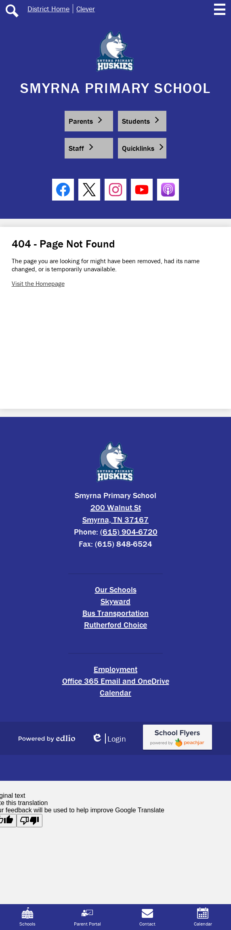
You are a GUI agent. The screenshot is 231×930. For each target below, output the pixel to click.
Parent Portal (87, 917)
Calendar (115, 692)
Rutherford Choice (115, 624)
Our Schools (115, 589)
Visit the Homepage (38, 283)
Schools (27, 917)
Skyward (115, 601)
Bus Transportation (115, 613)
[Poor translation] (29, 820)
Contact (147, 917)
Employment (115, 669)
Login (108, 738)
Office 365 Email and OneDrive (115, 681)
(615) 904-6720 (129, 531)
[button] (89, 121)
